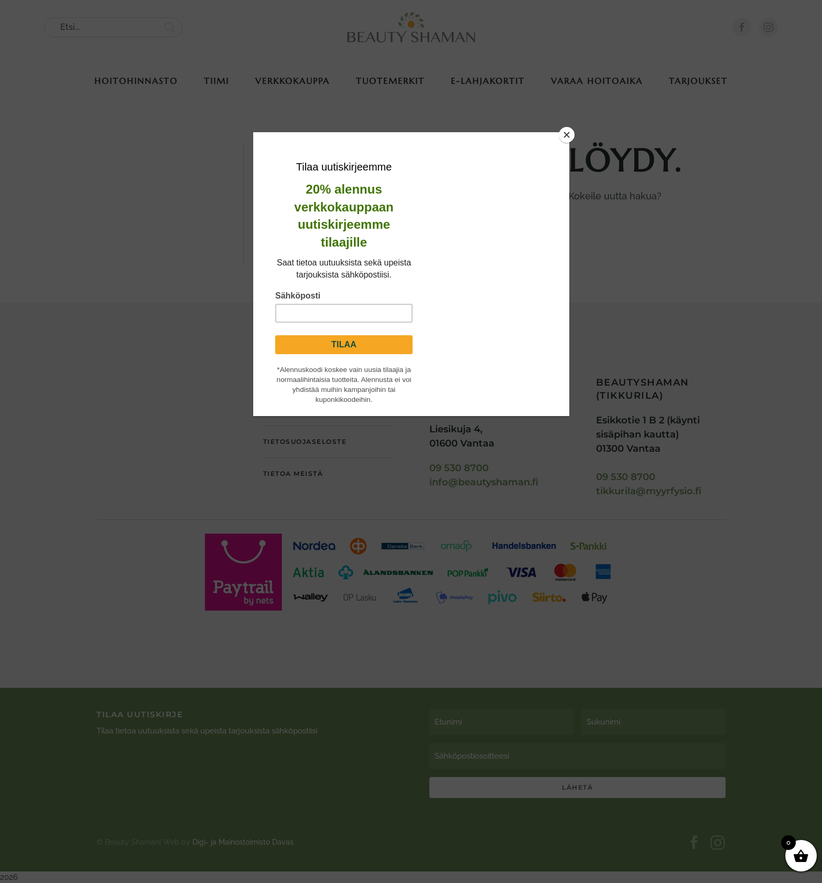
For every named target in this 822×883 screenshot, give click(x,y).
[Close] (567, 135)
